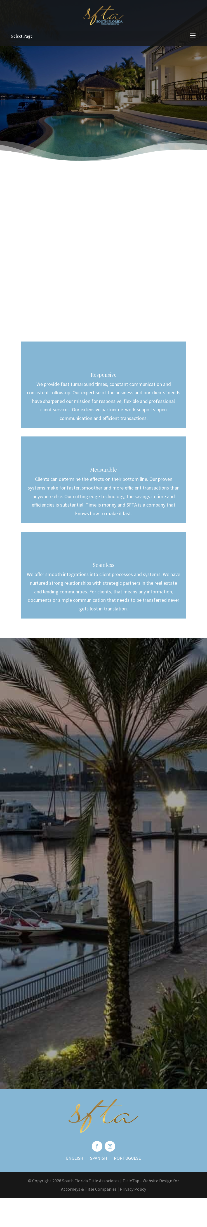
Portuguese (127, 1158)
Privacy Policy (133, 1189)
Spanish (98, 1158)
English (74, 1158)
